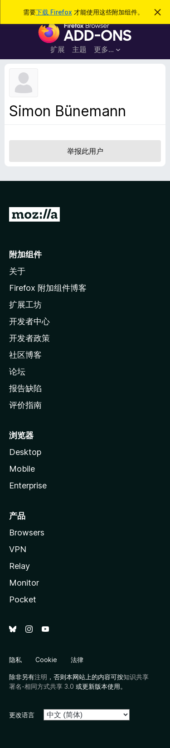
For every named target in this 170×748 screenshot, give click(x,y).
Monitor (24, 582)
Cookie (46, 659)
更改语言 (21, 715)
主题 (79, 49)
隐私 (15, 659)
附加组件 (25, 254)
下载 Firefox (54, 12)
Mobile (22, 468)
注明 (40, 677)
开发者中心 (29, 321)
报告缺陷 (25, 388)
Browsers (26, 532)
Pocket (22, 599)
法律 (77, 659)
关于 (17, 271)
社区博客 (25, 355)
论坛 (17, 371)
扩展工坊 (25, 304)
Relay (19, 566)
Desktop (25, 452)
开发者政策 (29, 338)
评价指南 (25, 405)
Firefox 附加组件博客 (48, 288)
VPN (17, 549)
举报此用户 (85, 151)
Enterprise (28, 485)
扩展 (57, 49)
